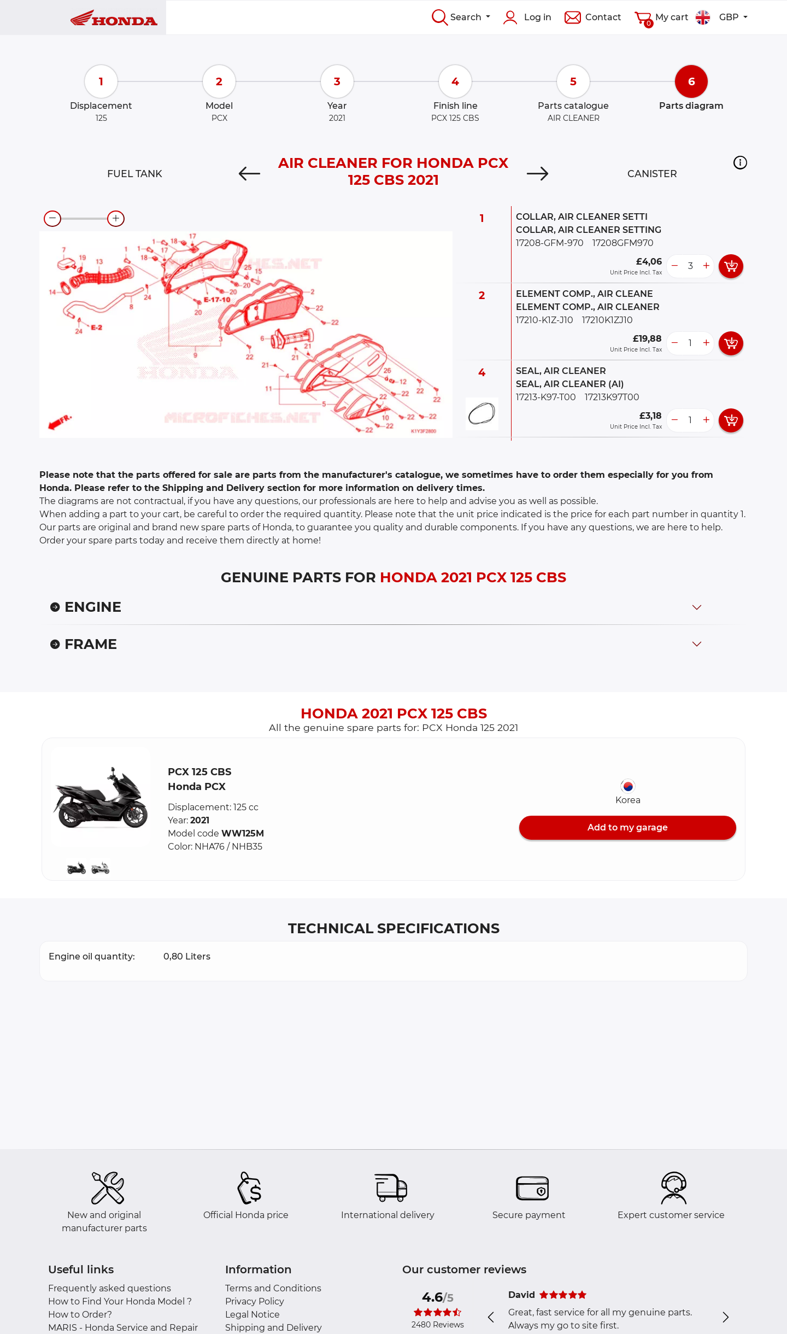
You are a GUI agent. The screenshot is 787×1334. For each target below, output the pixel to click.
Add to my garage (628, 827)
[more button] (706, 266)
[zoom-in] (116, 218)
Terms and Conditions (273, 1288)
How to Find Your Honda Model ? (120, 1301)
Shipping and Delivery (273, 1328)
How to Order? (80, 1314)
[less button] (674, 266)
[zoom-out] (52, 218)
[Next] (537, 173)
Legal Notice (252, 1314)
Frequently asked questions (109, 1288)
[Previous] (249, 173)
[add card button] (731, 266)
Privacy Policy (254, 1301)
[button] (740, 162)
